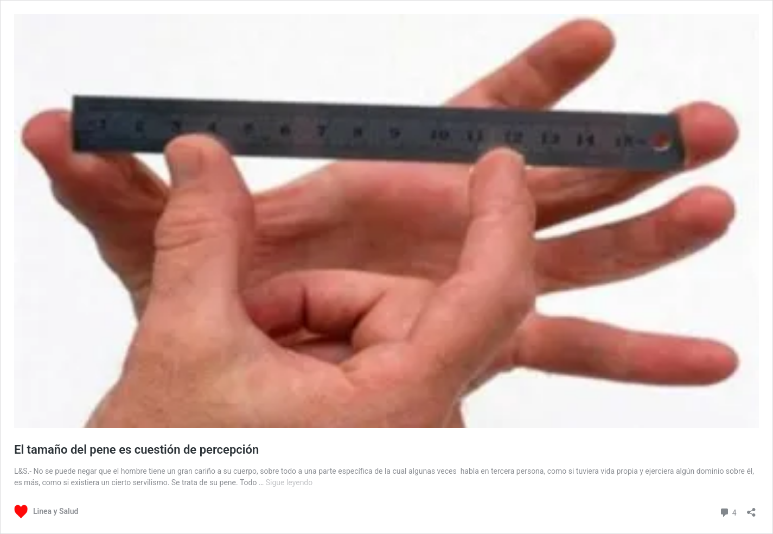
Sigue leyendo (289, 482)
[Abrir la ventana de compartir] (751, 508)
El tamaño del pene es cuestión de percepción (136, 449)
